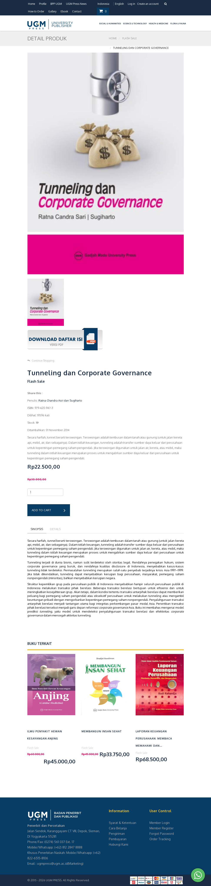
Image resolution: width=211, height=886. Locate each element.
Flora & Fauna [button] (178, 23)
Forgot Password (162, 833)
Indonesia (103, 3)
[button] (97, 21)
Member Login (160, 823)
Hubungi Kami (118, 844)
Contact (76, 11)
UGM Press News (76, 3)
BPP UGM (56, 3)
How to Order (36, 11)
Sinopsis (37, 529)
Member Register (162, 828)
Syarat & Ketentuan (122, 823)
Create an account (148, 3)
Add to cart (49, 510)
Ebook (64, 11)
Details (55, 529)
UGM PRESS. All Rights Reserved (67, 880)
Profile (42, 3)
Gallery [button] (52, 11)
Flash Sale (129, 38)
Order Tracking (160, 839)
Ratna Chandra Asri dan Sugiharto (60, 400)
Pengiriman (117, 833)
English (119, 3)
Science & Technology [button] (135, 23)
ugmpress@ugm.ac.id (52, 863)
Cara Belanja (118, 828)
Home (31, 3)
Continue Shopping (40, 360)
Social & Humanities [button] (110, 23)
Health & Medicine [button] (158, 23)
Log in (131, 3)
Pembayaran (117, 839)
